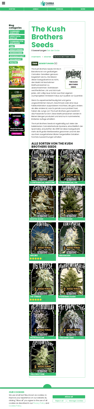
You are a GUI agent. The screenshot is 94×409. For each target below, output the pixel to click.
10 (40, 258)
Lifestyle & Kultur (15, 37)
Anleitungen (16, 49)
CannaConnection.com (47, 3)
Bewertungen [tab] (48, 63)
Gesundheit (16, 59)
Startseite (36, 57)
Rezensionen (16, 53)
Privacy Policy (39, 403)
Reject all (59, 400)
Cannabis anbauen (15, 32)
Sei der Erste (53, 50)
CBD (12, 46)
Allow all (69, 396)
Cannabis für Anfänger (16, 42)
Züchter (47, 57)
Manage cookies (76, 400)
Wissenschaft (17, 56)
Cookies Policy (15, 406)
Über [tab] (34, 63)
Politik (13, 62)
